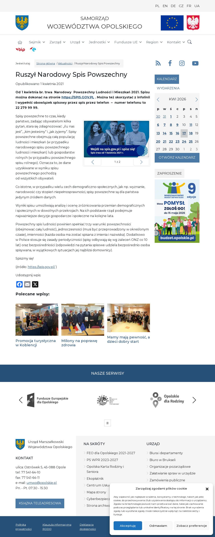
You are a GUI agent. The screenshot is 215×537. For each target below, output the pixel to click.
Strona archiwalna (101, 505)
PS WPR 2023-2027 (102, 460)
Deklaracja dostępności (88, 527)
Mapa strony (96, 492)
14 (164, 133)
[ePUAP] (33, 49)
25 (191, 141)
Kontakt (176, 42)
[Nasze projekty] (172, 23)
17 (184, 133)
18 (191, 133)
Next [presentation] (194, 400)
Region (154, 42)
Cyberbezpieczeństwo (104, 499)
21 (164, 141)
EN (165, 6)
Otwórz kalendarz (177, 157)
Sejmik (37, 42)
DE (173, 6)
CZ (181, 6)
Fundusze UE (128, 42)
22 (171, 141)
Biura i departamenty (166, 453)
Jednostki (99, 42)
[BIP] (20, 49)
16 (177, 133)
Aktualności (65, 63)
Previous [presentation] (21, 400)
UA (196, 6)
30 (158, 116)
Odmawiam (158, 526)
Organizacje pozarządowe (170, 467)
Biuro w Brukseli (162, 460)
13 (158, 133)
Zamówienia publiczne (167, 480)
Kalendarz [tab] (167, 79)
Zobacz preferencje (191, 526)
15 (171, 133)
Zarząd (58, 42)
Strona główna (45, 63)
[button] (207, 489)
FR (189, 6)
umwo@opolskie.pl (42, 483)
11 (190, 125)
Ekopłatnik (95, 479)
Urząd (77, 42)
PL (157, 6)
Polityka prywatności (24, 527)
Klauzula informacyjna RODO (56, 527)
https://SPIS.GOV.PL (78, 97)
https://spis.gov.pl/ (41, 267)
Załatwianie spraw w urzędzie (173, 473)
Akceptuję (128, 526)
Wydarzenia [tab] (168, 88)
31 (164, 116)
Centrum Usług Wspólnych (108, 485)
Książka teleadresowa (40, 503)
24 (184, 141)
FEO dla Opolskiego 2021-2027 (111, 453)
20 (158, 141)
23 (177, 141)
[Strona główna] (20, 43)
